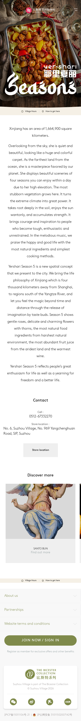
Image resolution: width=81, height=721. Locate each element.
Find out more (40, 552)
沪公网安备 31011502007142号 (54, 715)
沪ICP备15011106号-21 (17, 715)
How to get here (51, 111)
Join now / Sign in (40, 640)
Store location (40, 450)
